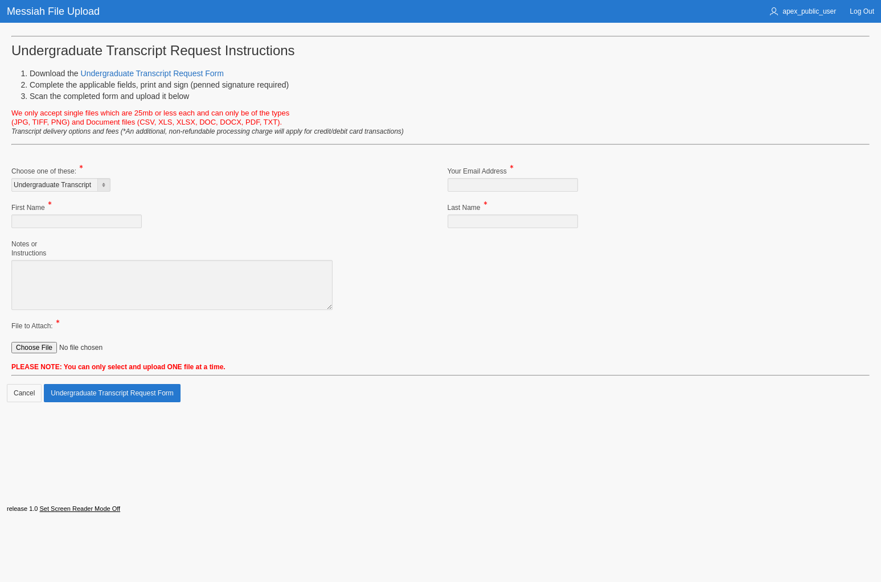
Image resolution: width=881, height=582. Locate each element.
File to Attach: (32, 327)
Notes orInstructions (28, 248)
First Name (28, 208)
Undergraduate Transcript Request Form (152, 73)
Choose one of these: (43, 172)
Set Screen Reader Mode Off (79, 550)
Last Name (464, 208)
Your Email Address (477, 172)
